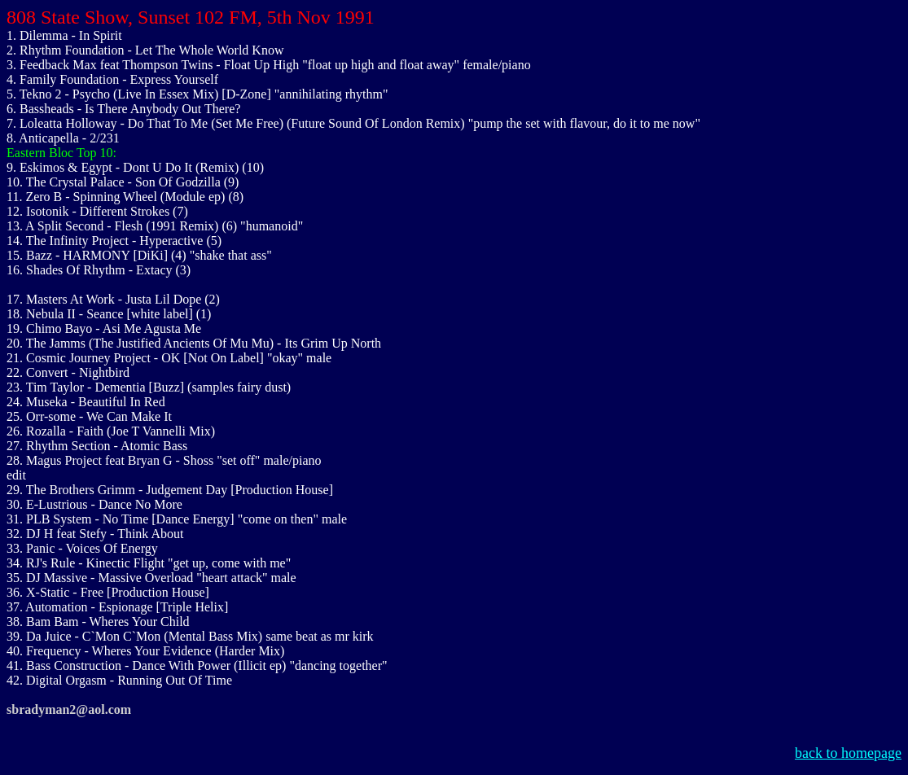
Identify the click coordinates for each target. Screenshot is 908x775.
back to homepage (848, 753)
